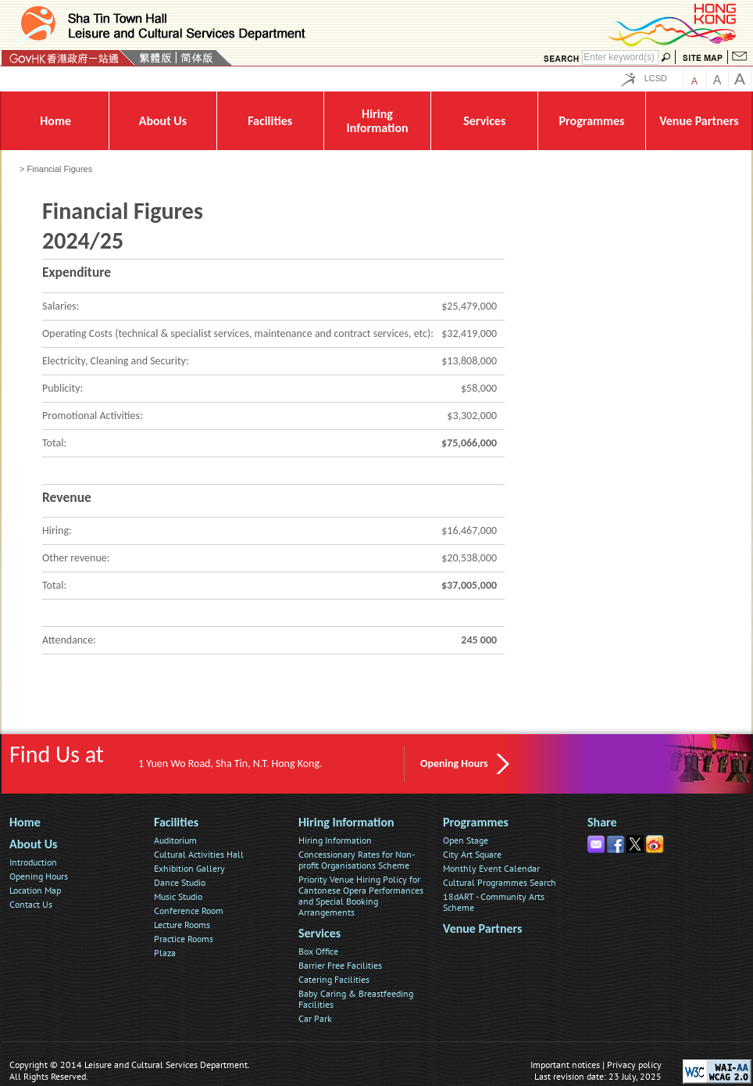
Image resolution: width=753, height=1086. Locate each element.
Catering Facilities (333, 979)
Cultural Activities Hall (199, 854)
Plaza (165, 953)
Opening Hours (454, 763)
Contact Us (30, 904)
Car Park (315, 1018)
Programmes (476, 822)
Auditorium (175, 840)
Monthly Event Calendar (491, 868)
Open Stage (465, 840)
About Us (33, 844)
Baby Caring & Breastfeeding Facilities (355, 998)
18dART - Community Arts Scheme (493, 902)
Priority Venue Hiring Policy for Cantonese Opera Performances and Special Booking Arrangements (360, 895)
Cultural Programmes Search (499, 882)
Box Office (318, 951)
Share (602, 822)
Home (25, 822)
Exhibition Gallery (189, 868)
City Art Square (472, 854)
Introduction (33, 862)
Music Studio (178, 896)
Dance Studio (179, 882)
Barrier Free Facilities (340, 965)
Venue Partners (482, 928)
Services (319, 933)
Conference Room (188, 910)
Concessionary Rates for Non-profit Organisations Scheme (356, 859)
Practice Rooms (183, 938)
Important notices (565, 1064)
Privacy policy (634, 1064)
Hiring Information (346, 822)
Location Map (35, 890)
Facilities (176, 822)
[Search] (620, 57)
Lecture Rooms (182, 924)
